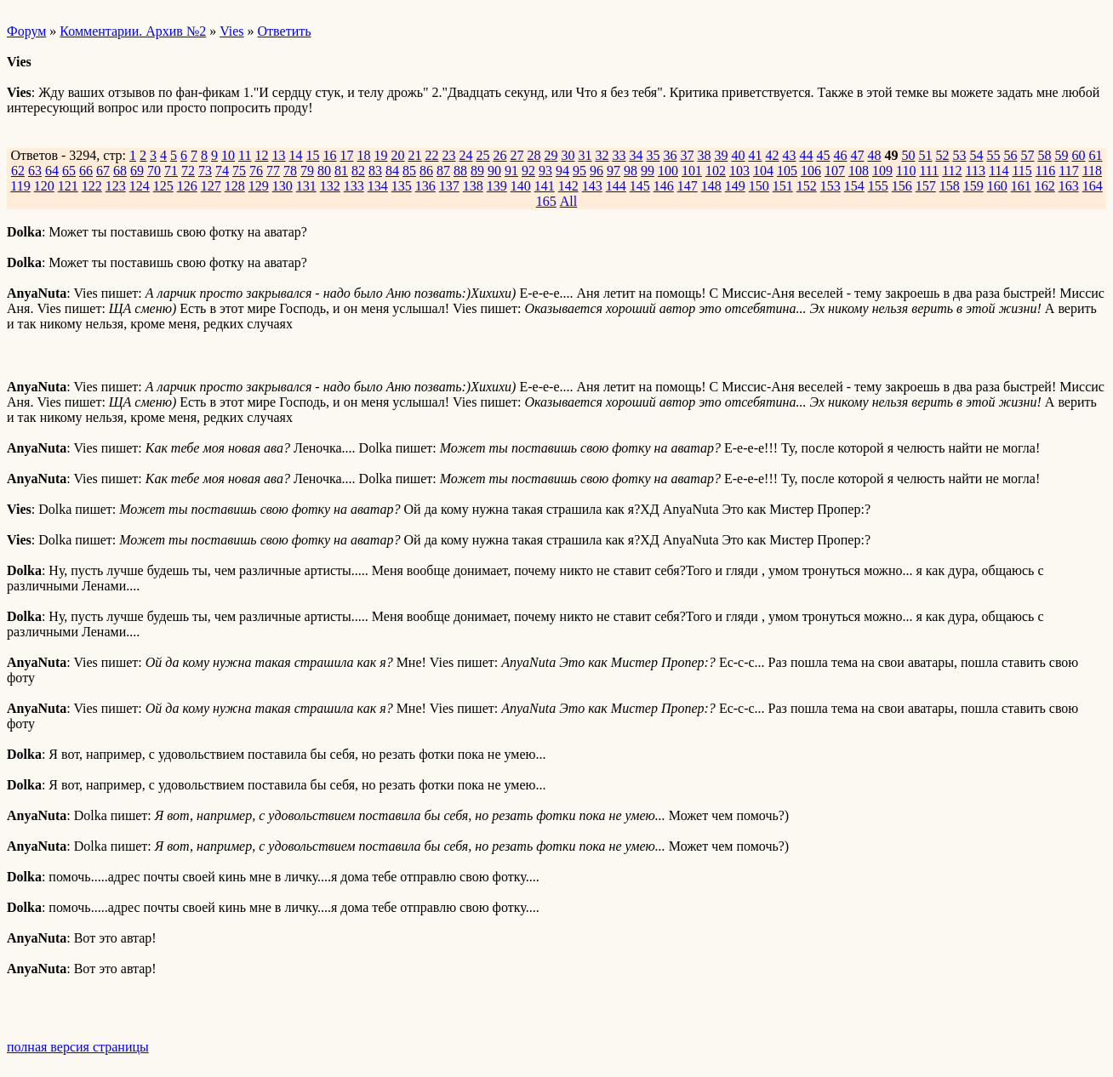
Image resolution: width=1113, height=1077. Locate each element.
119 (20, 186)
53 (959, 155)
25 (482, 155)
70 (154, 170)
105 (787, 170)
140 (521, 186)
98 (630, 170)
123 (116, 186)
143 (592, 186)
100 (668, 170)
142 (568, 186)
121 (68, 186)
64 (52, 170)
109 (882, 170)
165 (546, 201)
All (568, 201)
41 (755, 155)
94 (562, 170)
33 (618, 155)
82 (358, 170)
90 (494, 170)
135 (401, 186)
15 (312, 155)
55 (993, 155)
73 (205, 170)
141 (544, 186)
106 (811, 170)
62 (18, 170)
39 (721, 155)
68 (120, 170)
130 (282, 186)
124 (139, 186)
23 (448, 155)
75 (239, 170)
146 (664, 186)
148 (711, 186)
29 (550, 155)
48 (874, 155)
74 (222, 170)
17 (346, 155)
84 (392, 170)
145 (640, 186)
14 (295, 155)
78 (290, 170)
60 (1078, 155)
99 (647, 170)
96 (596, 170)
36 (669, 155)
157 (926, 186)
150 (759, 186)
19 (380, 155)
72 (188, 170)
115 (1021, 170)
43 (789, 155)
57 (1027, 155)
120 (44, 186)
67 (103, 170)
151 (783, 186)
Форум (26, 31)
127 (211, 186)
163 (1069, 186)
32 (601, 155)
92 (528, 170)
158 (949, 186)
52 (942, 155)
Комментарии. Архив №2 (133, 31)
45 (823, 155)
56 (1010, 155)
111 (929, 170)
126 (187, 186)
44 (806, 155)
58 (1044, 155)
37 (686, 155)
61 (1095, 155)
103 (739, 170)
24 (465, 155)
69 (137, 170)
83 (375, 170)
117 (1068, 170)
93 (545, 170)
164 (1092, 186)
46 (840, 155)
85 (409, 170)
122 (92, 186)
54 (976, 155)
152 (806, 186)
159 (973, 186)
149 (735, 186)
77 (273, 170)
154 (854, 186)
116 (1045, 170)
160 (997, 186)
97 (613, 170)
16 (329, 155)
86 (426, 170)
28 (533, 155)
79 (307, 170)
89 (477, 170)
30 (567, 155)
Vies (231, 31)
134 (378, 186)
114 (998, 170)
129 (258, 186)
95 (579, 170)
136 (425, 186)
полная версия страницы (78, 1047)
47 (857, 155)
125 (163, 186)
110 (906, 170)
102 (715, 170)
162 (1045, 186)
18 (363, 155)
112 (952, 170)
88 (460, 170)
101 (692, 170)
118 (1092, 170)
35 (652, 155)
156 (902, 186)
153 (830, 186)
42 (772, 155)
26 (499, 155)
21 (414, 155)
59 (1061, 155)
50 (908, 155)
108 (858, 170)
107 (835, 170)
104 (763, 170)
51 (925, 155)
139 (497, 186)
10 (228, 155)
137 (449, 186)
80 (324, 170)
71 (171, 170)
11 (244, 155)
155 (878, 186)
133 (354, 186)
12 (261, 155)
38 (704, 155)
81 (341, 170)
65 (69, 170)
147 (687, 186)
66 (86, 170)
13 (278, 155)
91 (511, 170)
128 (235, 186)
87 (443, 170)
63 (35, 170)
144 (616, 186)
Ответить (284, 31)
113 (975, 170)
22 (431, 155)
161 (1021, 186)
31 (584, 155)
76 (256, 170)
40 (738, 155)
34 (635, 155)
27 (516, 155)
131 (306, 186)
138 (473, 186)
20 (397, 155)
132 (330, 186)
